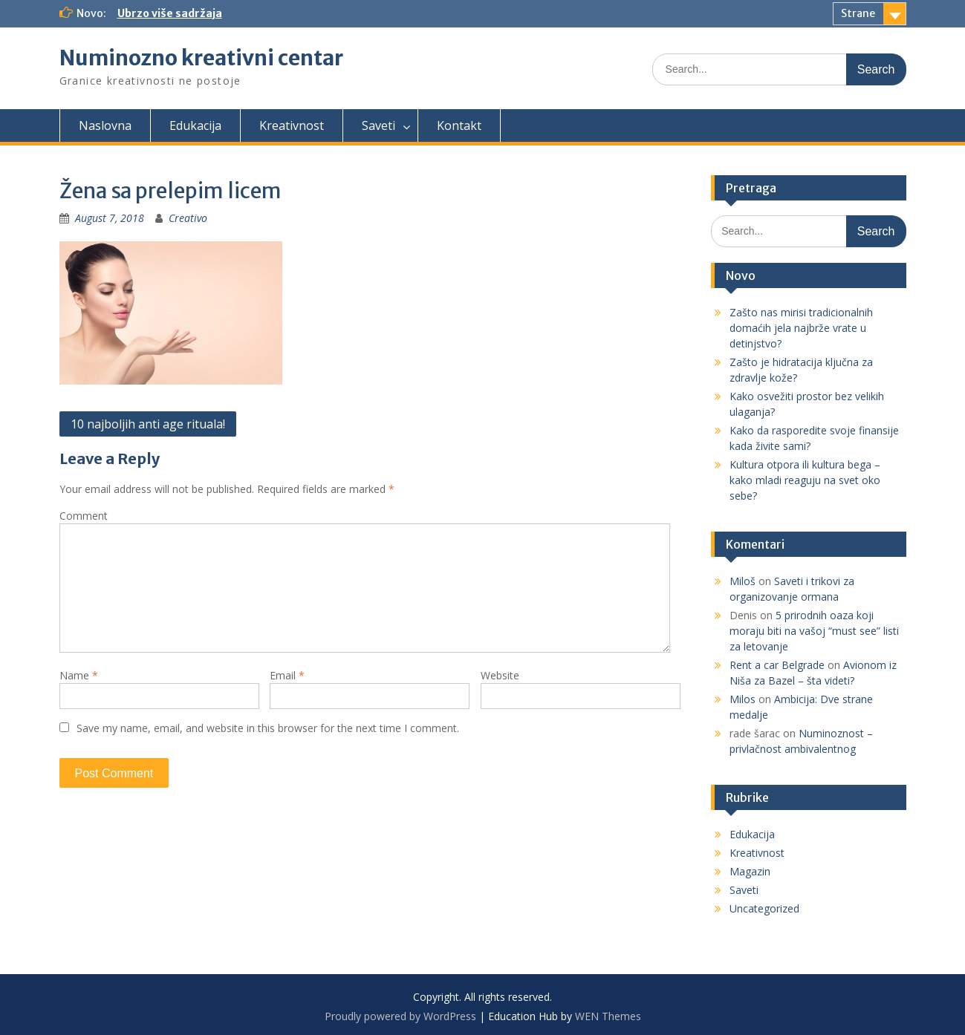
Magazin (750, 871)
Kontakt (459, 125)
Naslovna (105, 125)
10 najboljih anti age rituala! (148, 424)
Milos (743, 699)
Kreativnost (291, 125)
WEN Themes (608, 1016)
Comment (83, 516)
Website (500, 675)
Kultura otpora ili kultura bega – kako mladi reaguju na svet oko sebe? (805, 480)
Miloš (743, 581)
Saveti (378, 125)
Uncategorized (764, 908)
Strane (858, 13)
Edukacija (195, 125)
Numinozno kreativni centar (201, 58)
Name (78, 675)
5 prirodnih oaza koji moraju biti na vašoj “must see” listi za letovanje (814, 630)
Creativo (188, 218)
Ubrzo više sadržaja (169, 13)
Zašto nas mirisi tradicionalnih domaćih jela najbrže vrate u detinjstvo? (801, 327)
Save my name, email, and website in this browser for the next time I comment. (268, 728)
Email (287, 675)
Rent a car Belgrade (777, 665)
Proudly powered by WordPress (400, 1016)
